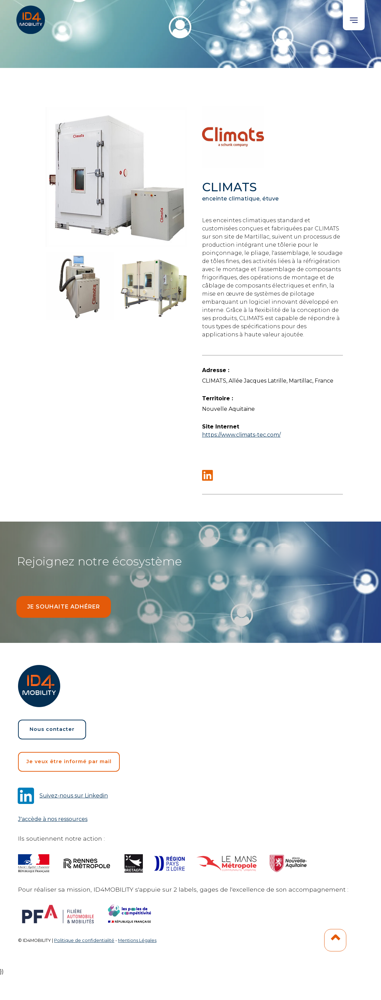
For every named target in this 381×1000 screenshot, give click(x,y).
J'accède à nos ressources (52, 819)
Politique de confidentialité (84, 940)
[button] (354, 15)
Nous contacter (52, 729)
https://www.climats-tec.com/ (241, 435)
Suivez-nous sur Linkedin (73, 795)
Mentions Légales (137, 940)
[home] (31, 17)
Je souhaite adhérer (63, 606)
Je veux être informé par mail (69, 761)
